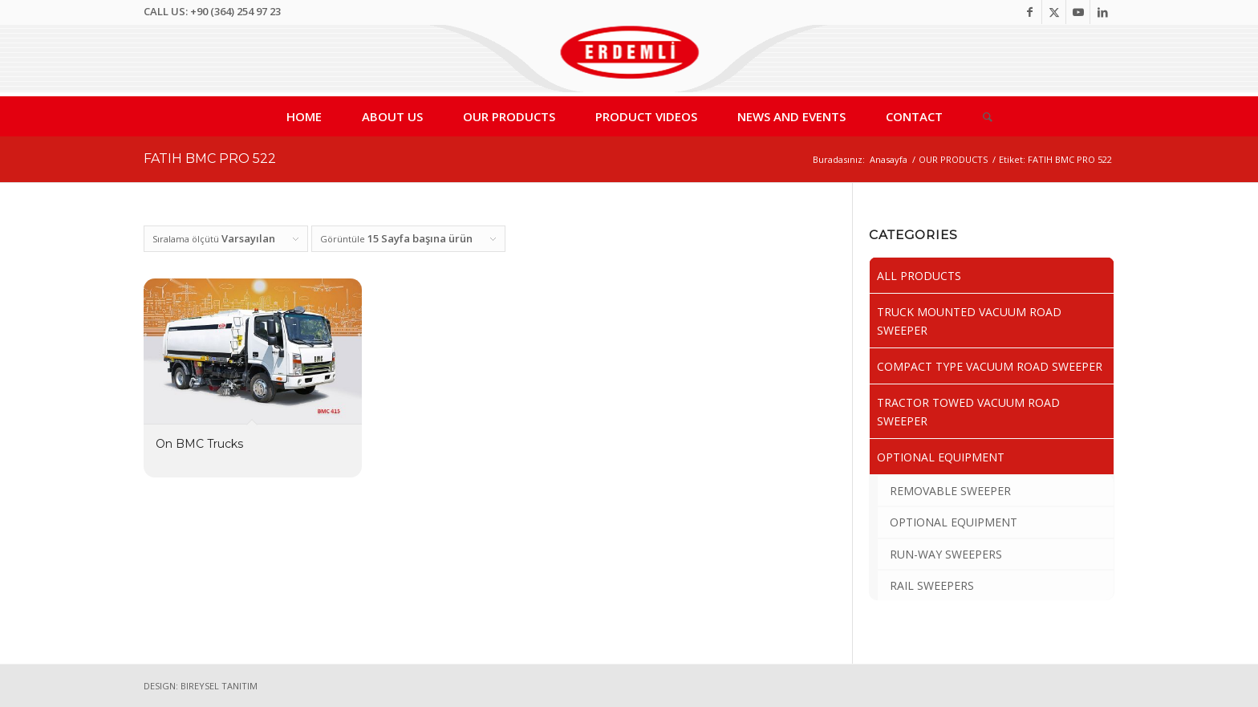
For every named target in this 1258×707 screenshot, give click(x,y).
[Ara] (977, 116)
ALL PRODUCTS (919, 275)
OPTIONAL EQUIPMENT (940, 457)
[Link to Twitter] (1053, 12)
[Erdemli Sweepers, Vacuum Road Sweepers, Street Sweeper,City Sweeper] (629, 60)
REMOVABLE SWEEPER (950, 490)
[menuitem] (304, 116)
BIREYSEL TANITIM (219, 686)
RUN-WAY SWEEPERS (946, 554)
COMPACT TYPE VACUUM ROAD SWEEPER (989, 366)
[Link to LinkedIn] (1102, 12)
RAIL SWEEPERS (932, 585)
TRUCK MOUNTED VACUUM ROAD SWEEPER (969, 321)
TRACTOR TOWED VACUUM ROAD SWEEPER (968, 412)
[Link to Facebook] (1029, 12)
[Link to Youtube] (1078, 12)
